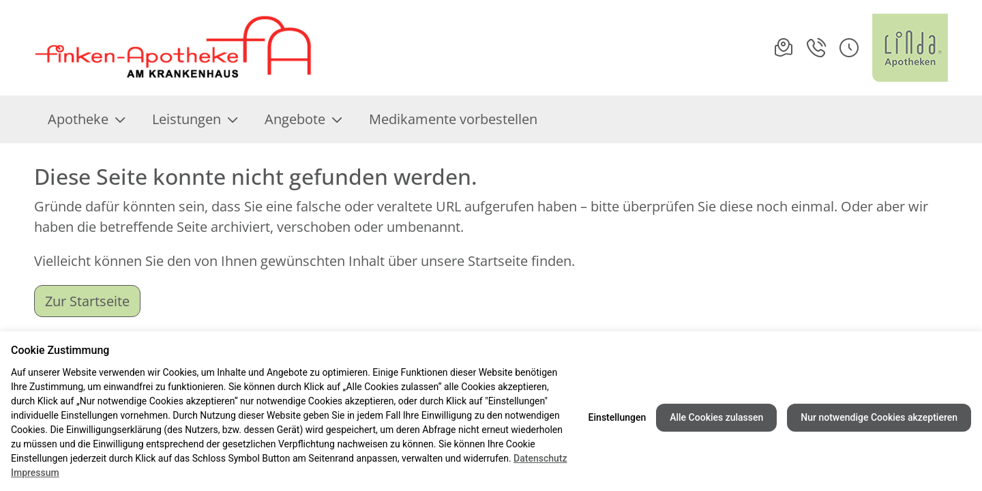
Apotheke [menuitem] (86, 119)
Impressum (35, 472)
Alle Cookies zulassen (716, 417)
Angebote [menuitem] (303, 119)
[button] (849, 47)
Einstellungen (617, 417)
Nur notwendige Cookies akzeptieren (879, 417)
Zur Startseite (87, 301)
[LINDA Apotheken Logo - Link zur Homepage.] (910, 48)
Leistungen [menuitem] (194, 119)
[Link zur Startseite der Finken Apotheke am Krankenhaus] (174, 48)
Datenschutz (540, 458)
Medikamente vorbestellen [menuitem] (453, 119)
